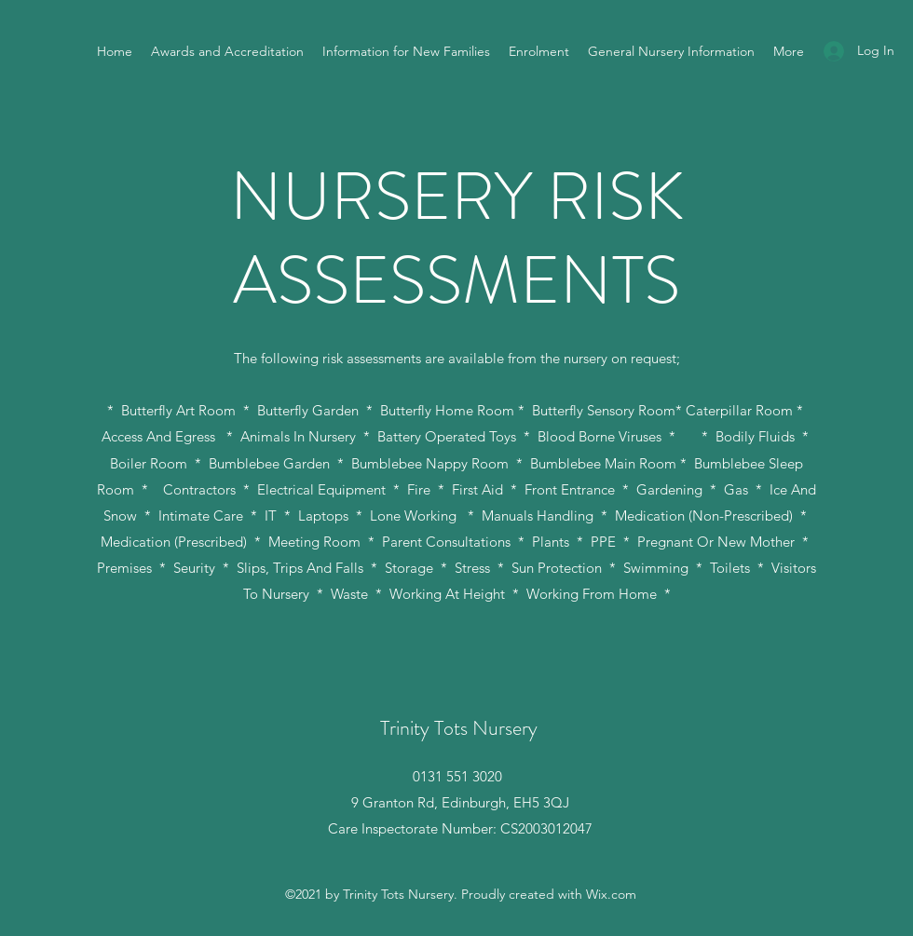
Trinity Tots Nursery (459, 727)
